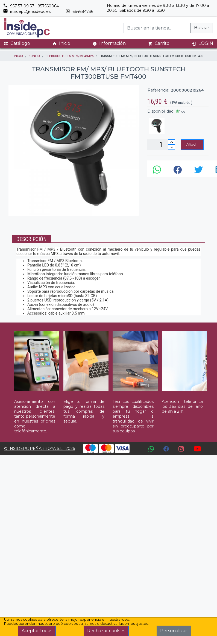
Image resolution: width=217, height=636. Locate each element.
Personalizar (173, 630)
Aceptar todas (37, 630)
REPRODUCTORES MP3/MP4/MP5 (69, 56)
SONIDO (34, 56)
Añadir (192, 144)
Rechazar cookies (106, 630)
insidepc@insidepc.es (27, 11)
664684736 (79, 11)
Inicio (61, 43)
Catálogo (17, 43)
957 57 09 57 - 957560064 (31, 6)
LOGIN (202, 43)
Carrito (158, 43)
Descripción (31, 239)
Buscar (201, 27)
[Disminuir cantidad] (171, 147)
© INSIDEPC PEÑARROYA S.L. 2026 (39, 448)
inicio (18, 56)
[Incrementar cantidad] (171, 142)
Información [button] (109, 43)
